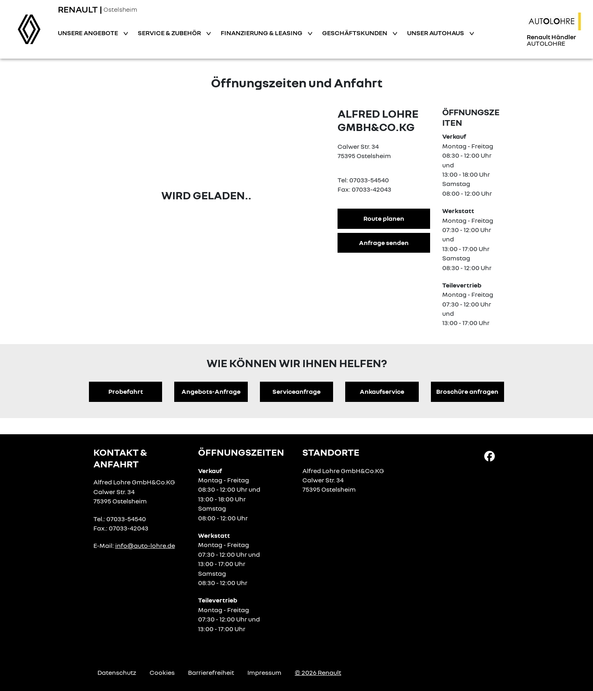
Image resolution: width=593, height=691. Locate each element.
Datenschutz (116, 672)
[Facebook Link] (489, 456)
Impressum (264, 672)
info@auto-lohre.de (145, 545)
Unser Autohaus (436, 33)
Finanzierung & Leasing (262, 33)
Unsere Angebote (88, 33)
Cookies (162, 672)
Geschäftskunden (355, 33)
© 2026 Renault (318, 672)
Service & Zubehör (170, 33)
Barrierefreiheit (211, 672)
